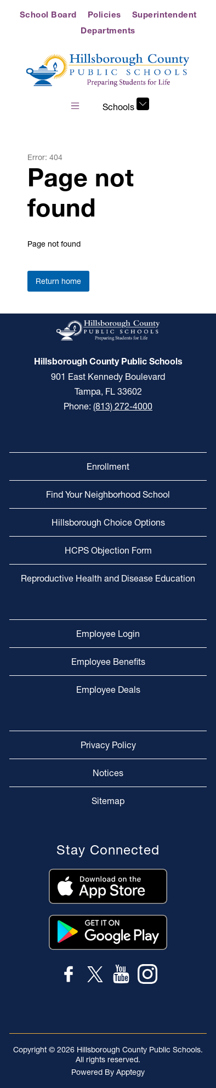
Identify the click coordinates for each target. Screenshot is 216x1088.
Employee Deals (108, 689)
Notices (108, 772)
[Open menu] (75, 106)
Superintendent (164, 14)
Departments (108, 30)
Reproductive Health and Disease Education (108, 578)
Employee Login (108, 633)
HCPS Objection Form (108, 550)
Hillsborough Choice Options (108, 522)
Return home (58, 281)
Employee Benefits (108, 661)
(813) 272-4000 (122, 406)
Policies (104, 14)
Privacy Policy (108, 744)
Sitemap (108, 800)
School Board (48, 14)
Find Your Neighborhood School (108, 494)
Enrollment (108, 466)
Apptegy (130, 1072)
